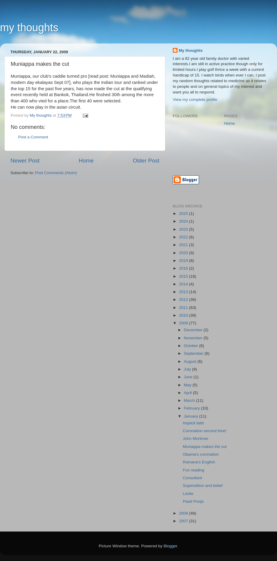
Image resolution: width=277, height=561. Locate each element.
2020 (184, 253)
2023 (184, 229)
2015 (184, 276)
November (193, 338)
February (192, 408)
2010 (184, 315)
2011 (184, 307)
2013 (184, 292)
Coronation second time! (204, 431)
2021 (184, 245)
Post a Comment (33, 137)
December (193, 330)
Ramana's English (199, 462)
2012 (184, 299)
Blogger (170, 546)
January (191, 416)
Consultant (192, 478)
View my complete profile (195, 99)
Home (86, 160)
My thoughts (191, 50)
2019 (184, 260)
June (189, 377)
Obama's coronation (201, 454)
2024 (184, 221)
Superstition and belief (203, 485)
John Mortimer (195, 438)
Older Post (146, 160)
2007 (184, 521)
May (188, 385)
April (188, 392)
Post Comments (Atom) (56, 173)
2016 (184, 268)
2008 (184, 513)
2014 (184, 284)
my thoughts (29, 27)
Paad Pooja (193, 501)
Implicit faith (193, 423)
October (191, 345)
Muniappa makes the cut (205, 446)
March (190, 400)
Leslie (188, 493)
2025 (184, 213)
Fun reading (193, 470)
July (188, 369)
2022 (184, 237)
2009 (184, 323)
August (190, 361)
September (194, 353)
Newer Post (25, 160)
